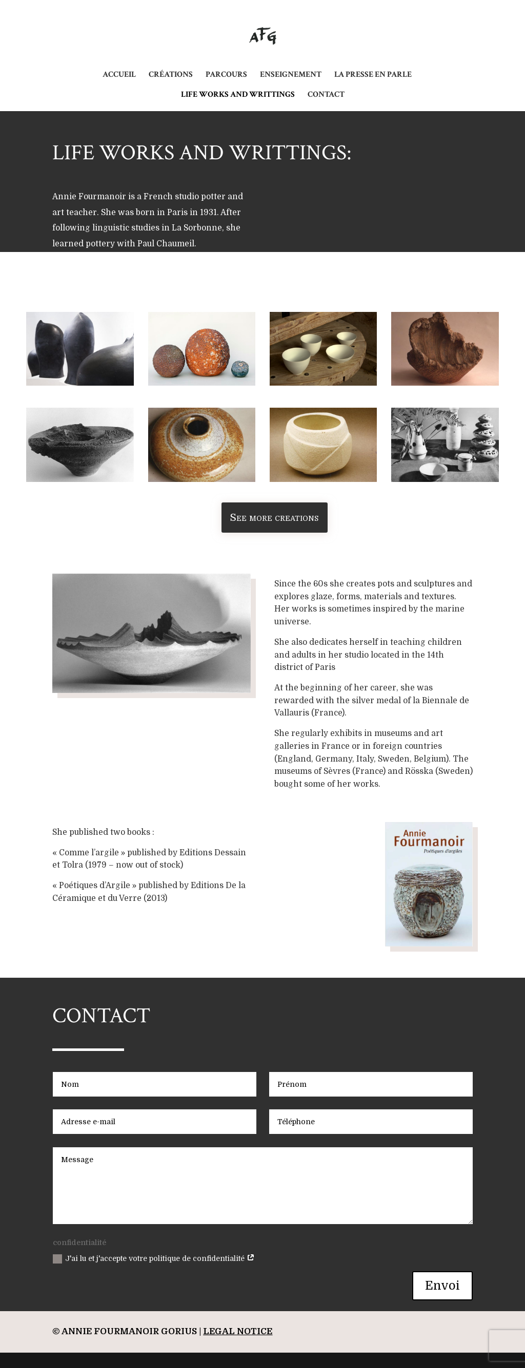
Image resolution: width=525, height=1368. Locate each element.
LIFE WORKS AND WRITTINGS (238, 95)
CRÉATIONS (171, 75)
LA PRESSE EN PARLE (373, 75)
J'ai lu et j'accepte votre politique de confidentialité (154, 1259)
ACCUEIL (119, 75)
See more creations (274, 517)
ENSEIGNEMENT (290, 75)
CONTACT (326, 95)
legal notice (237, 1331)
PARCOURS (226, 75)
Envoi (442, 1286)
